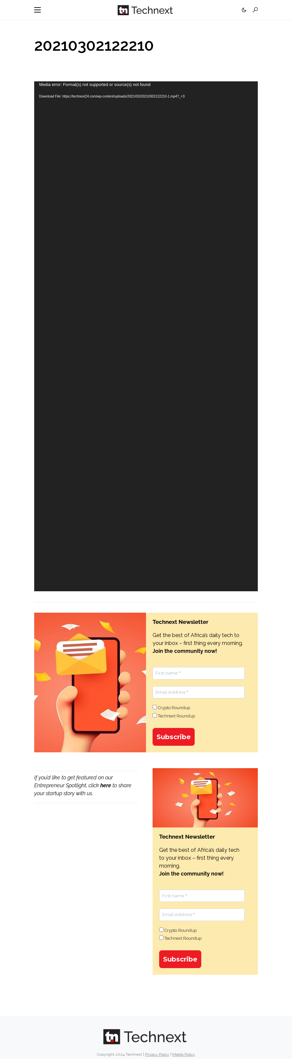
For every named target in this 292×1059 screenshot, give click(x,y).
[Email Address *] (199, 692)
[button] (37, 10)
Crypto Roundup (171, 707)
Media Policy (183, 1054)
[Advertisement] (86, 860)
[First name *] (199, 673)
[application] (146, 336)
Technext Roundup (174, 715)
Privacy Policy (157, 1054)
